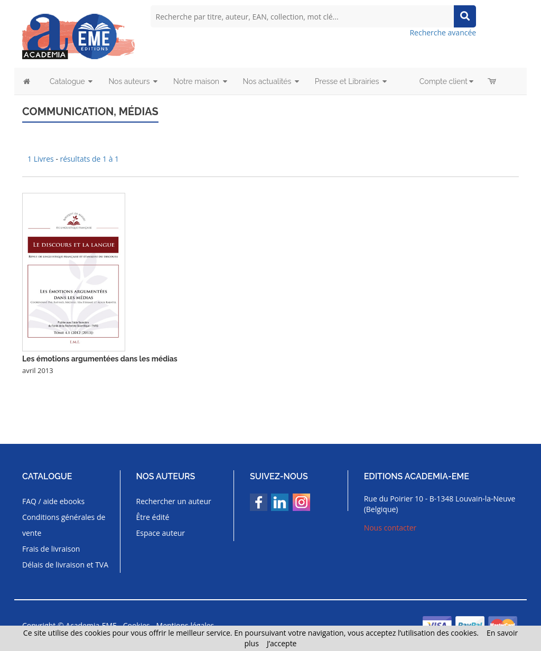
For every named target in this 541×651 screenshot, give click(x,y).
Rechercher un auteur (173, 501)
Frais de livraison (51, 549)
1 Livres (41, 159)
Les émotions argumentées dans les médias (100, 359)
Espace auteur (160, 533)
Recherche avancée (442, 32)
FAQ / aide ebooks (53, 501)
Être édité (153, 517)
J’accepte (282, 643)
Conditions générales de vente (63, 525)
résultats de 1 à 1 (89, 159)
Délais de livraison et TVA (65, 565)
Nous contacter (390, 528)
